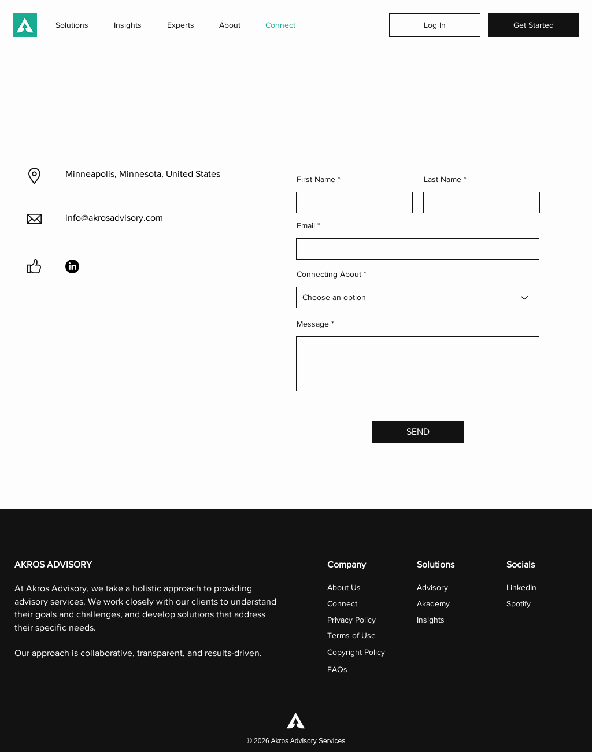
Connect (343, 603)
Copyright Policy (356, 652)
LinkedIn (521, 587)
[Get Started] (533, 25)
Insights (431, 619)
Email (306, 225)
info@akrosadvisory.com (114, 218)
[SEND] (418, 432)
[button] (72, 25)
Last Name (442, 179)
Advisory (432, 587)
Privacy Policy (351, 619)
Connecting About (329, 274)
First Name (316, 179)
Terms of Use (351, 635)
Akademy (433, 603)
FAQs (337, 669)
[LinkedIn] (72, 266)
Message (313, 324)
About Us (344, 587)
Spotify (518, 603)
